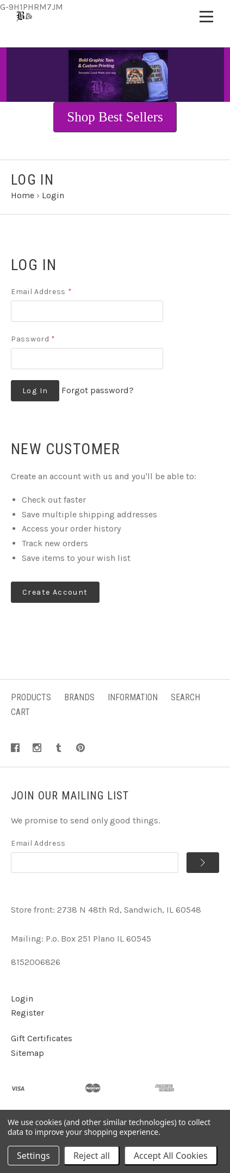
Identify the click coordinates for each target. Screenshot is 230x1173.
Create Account (55, 592)
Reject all (91, 1156)
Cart (20, 712)
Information (133, 697)
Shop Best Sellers (115, 116)
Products (31, 697)
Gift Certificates (41, 1038)
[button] (114, 117)
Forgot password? (97, 390)
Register (27, 1012)
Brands (79, 697)
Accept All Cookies (171, 1156)
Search (185, 697)
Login (22, 998)
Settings (33, 1156)
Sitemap (27, 1053)
